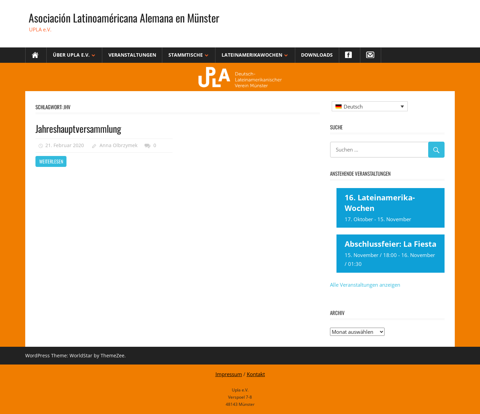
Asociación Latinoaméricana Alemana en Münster (124, 18)
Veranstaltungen (132, 55)
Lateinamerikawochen (252, 55)
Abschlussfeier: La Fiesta (390, 244)
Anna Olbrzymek (118, 145)
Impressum (228, 374)
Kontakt (256, 374)
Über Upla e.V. (71, 55)
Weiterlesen (51, 161)
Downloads (317, 55)
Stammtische (185, 55)
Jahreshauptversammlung (78, 128)
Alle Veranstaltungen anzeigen (365, 284)
